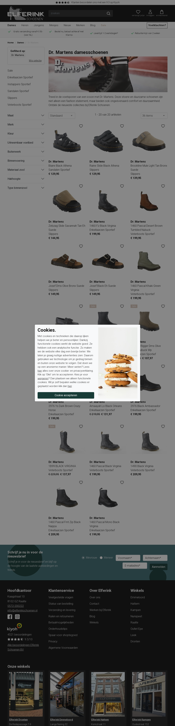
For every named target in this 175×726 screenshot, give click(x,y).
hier (40, 370)
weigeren (43, 378)
